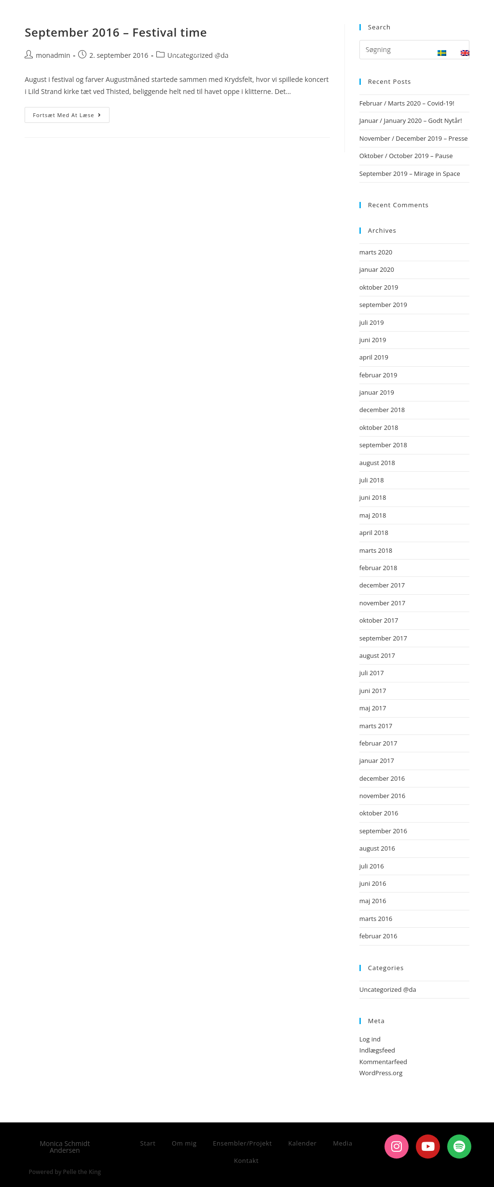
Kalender (302, 1143)
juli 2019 (371, 322)
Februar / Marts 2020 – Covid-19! (406, 103)
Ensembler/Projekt (242, 1143)
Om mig (184, 1143)
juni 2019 (372, 339)
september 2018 (383, 444)
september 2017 (383, 638)
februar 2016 (378, 936)
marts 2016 (376, 918)
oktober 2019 (378, 287)
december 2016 (382, 778)
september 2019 (383, 304)
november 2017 (382, 603)
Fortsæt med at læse (71, 113)
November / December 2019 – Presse (413, 138)
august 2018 (377, 462)
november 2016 (382, 795)
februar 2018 (378, 567)
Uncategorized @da (387, 989)
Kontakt (246, 1160)
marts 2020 (376, 252)
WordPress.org (381, 1072)
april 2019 (373, 357)
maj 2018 (372, 515)
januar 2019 (376, 392)
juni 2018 (372, 497)
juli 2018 (371, 480)
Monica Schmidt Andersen (95, 18)
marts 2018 (376, 550)
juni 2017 (372, 690)
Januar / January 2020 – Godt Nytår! (410, 120)
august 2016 (377, 848)
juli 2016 (371, 866)
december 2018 (382, 409)
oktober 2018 (378, 427)
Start (147, 1143)
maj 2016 (372, 900)
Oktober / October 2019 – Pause (406, 155)
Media (342, 1143)
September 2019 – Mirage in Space (409, 173)
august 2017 (377, 655)
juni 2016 (372, 883)
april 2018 (373, 532)
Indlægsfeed (377, 1050)
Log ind (370, 1039)
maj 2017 (372, 708)
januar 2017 (376, 760)
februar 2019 (378, 375)
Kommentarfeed (383, 1061)
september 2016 (383, 831)
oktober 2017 (378, 620)
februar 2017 (378, 743)
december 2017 (382, 585)
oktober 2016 (378, 813)
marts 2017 (376, 725)
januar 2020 (376, 269)
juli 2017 (371, 672)
